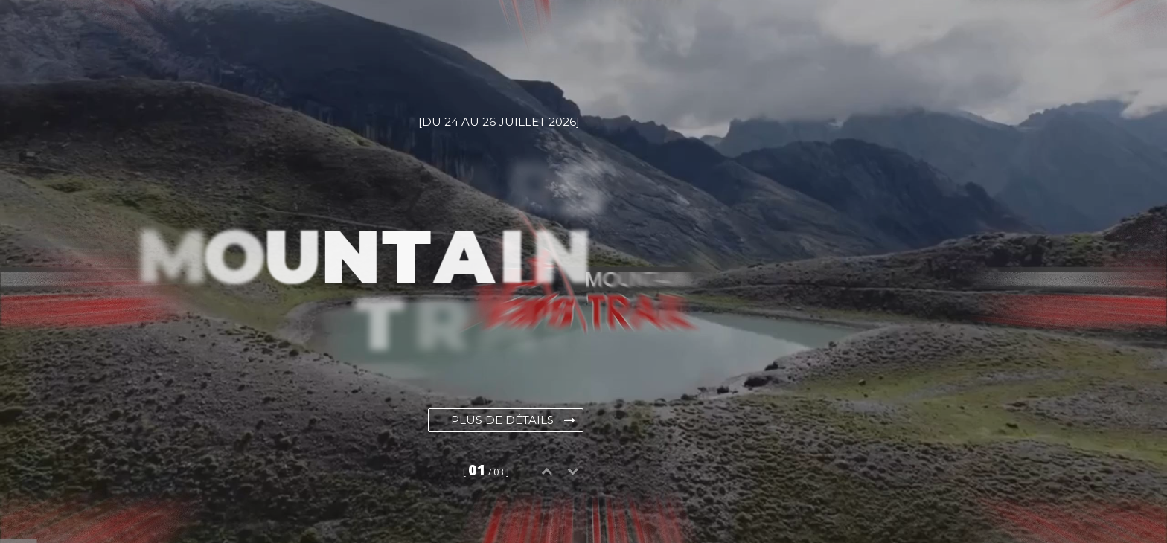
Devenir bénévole (816, 37)
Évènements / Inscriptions (310, 37)
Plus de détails (513, 420)
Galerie (453, 37)
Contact (932, 37)
